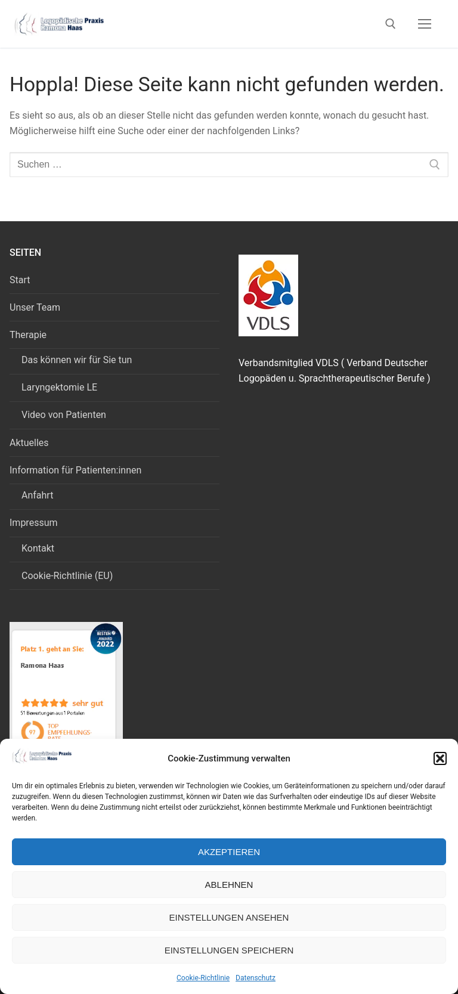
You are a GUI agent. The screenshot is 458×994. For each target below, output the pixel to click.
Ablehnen (229, 885)
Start (20, 280)
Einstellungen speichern (229, 950)
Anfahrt (37, 495)
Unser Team (35, 307)
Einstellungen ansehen (229, 917)
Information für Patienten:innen (77, 470)
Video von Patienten (63, 414)
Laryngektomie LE (59, 387)
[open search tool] (390, 23)
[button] (440, 758)
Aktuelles (29, 442)
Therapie (29, 334)
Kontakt (37, 548)
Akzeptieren (229, 852)
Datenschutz (256, 978)
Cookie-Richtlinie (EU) (67, 575)
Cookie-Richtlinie (203, 978)
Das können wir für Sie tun (76, 360)
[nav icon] (425, 23)
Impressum (35, 522)
